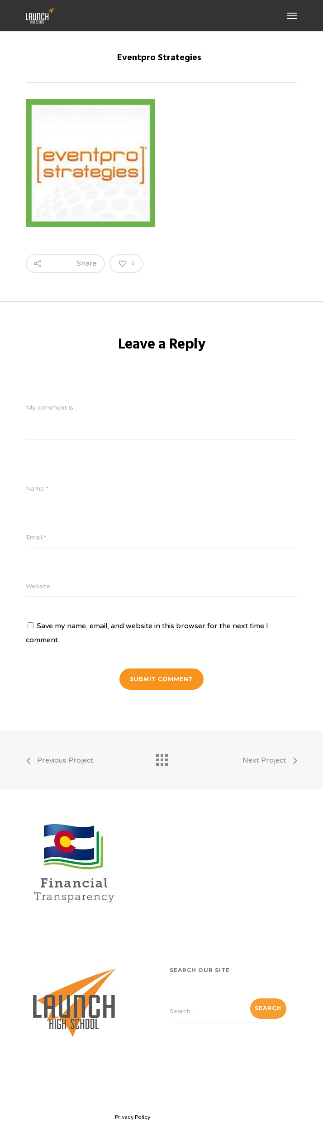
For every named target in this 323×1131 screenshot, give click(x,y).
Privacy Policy (132, 1117)
